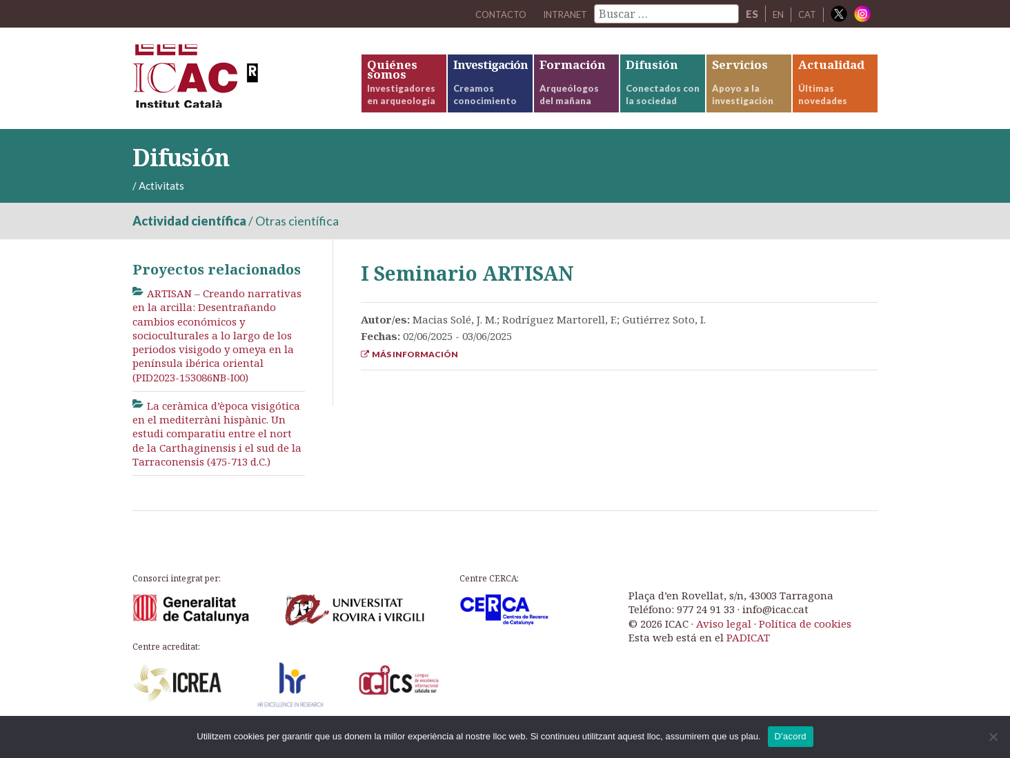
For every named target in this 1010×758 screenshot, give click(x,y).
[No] (993, 737)
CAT (806, 14)
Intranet (556, 14)
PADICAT (748, 654)
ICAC (235, 87)
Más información (409, 371)
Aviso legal (723, 641)
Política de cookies (805, 641)
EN (775, 14)
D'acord (790, 736)
